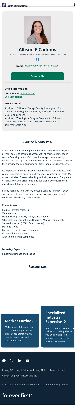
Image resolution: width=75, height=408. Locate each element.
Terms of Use (56, 370)
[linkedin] (19, 361)
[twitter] (12, 361)
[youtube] (28, 361)
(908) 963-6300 (27, 93)
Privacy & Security (11, 370)
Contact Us (7, 375)
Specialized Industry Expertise (55, 317)
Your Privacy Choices (26, 375)
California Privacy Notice (35, 370)
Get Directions (15, 96)
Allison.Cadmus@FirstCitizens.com (41, 65)
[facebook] (37, 60)
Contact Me (47, 77)
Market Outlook (19, 320)
